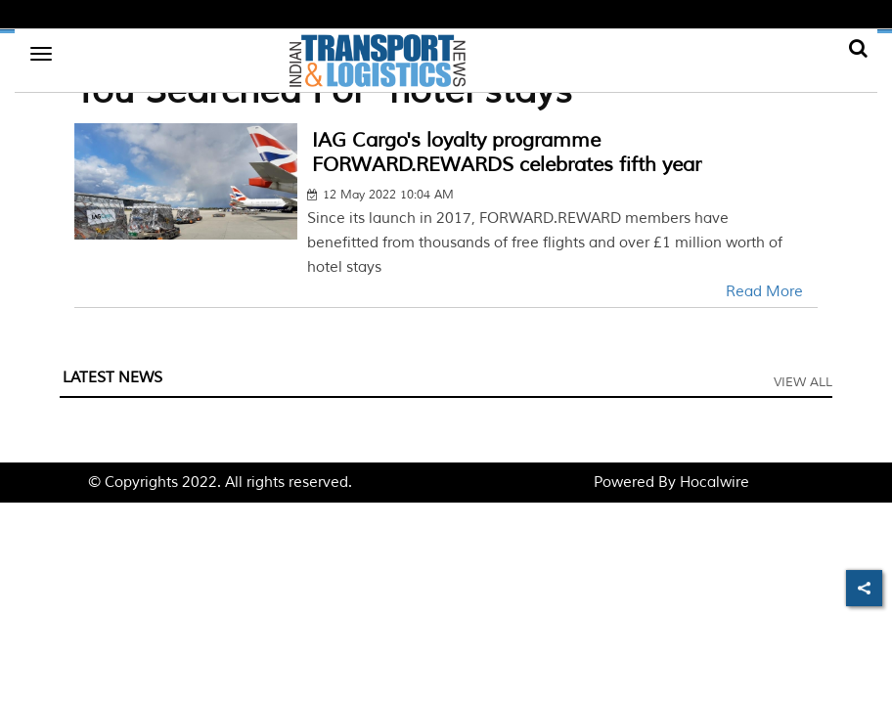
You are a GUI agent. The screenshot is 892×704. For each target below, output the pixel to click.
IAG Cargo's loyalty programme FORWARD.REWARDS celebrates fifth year (506, 152)
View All (803, 382)
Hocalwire (714, 482)
